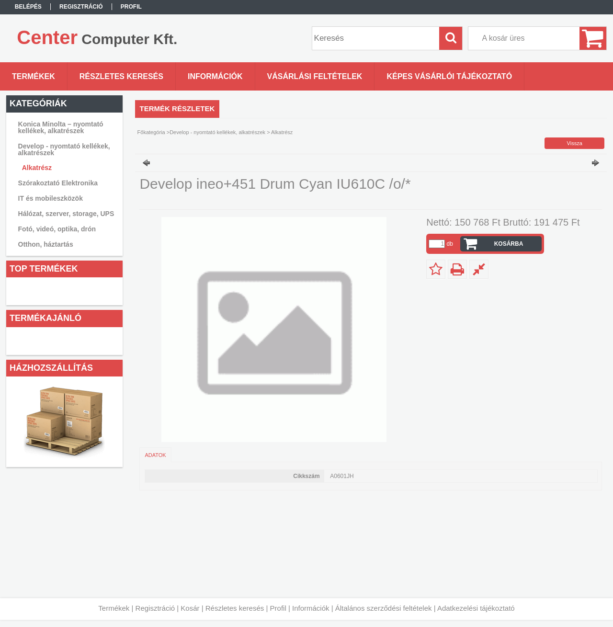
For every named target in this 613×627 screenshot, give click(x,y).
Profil (278, 608)
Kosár (190, 608)
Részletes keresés (234, 608)
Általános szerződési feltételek (383, 608)
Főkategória (151, 132)
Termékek (113, 608)
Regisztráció (155, 608)
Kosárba (508, 243)
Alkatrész (37, 167)
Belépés (28, 6)
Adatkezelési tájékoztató (476, 608)
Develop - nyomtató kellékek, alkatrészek (217, 132)
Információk (310, 608)
